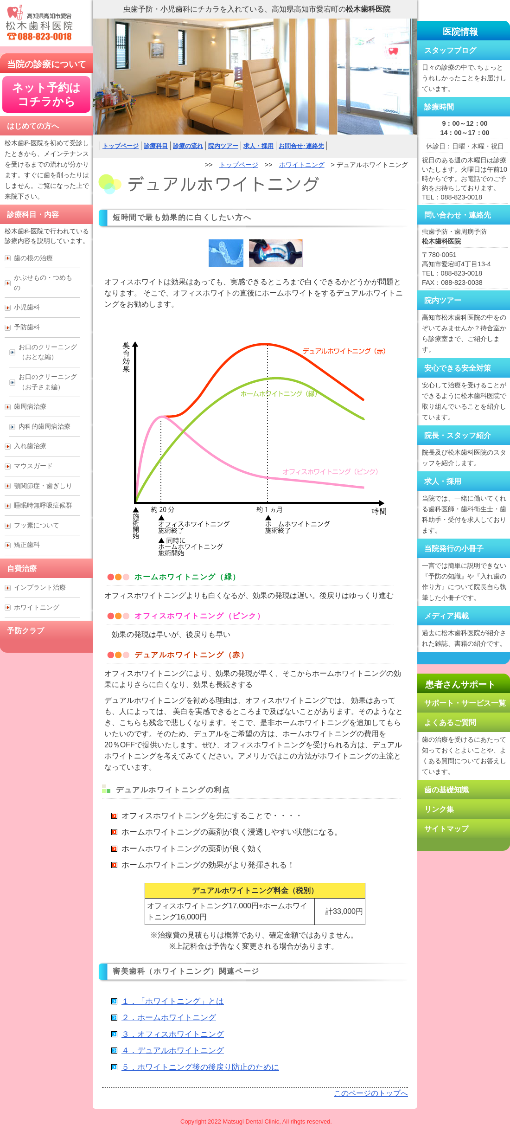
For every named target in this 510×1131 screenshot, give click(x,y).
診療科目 (156, 145)
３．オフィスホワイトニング (172, 1034)
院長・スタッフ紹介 (457, 435)
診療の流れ (188, 145)
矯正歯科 (27, 544)
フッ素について (36, 525)
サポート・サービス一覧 (465, 703)
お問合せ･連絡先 (301, 145)
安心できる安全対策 (457, 368)
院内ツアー (223, 145)
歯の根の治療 (33, 258)
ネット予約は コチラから (46, 94)
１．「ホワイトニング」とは (172, 1001)
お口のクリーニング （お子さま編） (48, 382)
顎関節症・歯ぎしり (43, 485)
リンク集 (439, 809)
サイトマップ (446, 829)
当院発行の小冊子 (454, 549)
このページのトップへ (371, 1093)
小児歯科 (27, 307)
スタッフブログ (450, 50)
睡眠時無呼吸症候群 (43, 505)
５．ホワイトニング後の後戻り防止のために (200, 1067)
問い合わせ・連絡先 (457, 215)
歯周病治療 (30, 406)
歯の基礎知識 (446, 790)
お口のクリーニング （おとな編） (48, 352)
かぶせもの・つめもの (43, 282)
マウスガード (33, 465)
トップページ (120, 145)
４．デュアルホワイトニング (172, 1050)
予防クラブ (25, 631)
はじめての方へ (33, 126)
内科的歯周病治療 (44, 426)
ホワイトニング (302, 164)
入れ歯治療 (30, 446)
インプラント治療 (40, 587)
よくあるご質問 (450, 722)
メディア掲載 (446, 616)
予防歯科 (27, 327)
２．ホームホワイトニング (168, 1017)
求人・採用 (258, 145)
